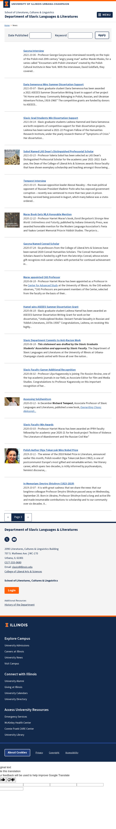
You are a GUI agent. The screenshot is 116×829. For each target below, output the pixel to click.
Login (12, 590)
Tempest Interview (34, 181)
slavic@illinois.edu (22, 567)
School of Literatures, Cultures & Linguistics (29, 12)
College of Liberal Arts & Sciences (23, 571)
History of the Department (20, 605)
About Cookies (17, 753)
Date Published (18, 35)
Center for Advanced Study (43, 285)
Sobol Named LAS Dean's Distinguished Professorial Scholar (58, 151)
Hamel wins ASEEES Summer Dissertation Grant (51, 307)
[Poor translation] (11, 779)
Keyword (61, 35)
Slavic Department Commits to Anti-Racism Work (52, 340)
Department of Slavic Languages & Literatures (41, 16)
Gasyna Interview (33, 51)
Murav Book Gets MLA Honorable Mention (47, 214)
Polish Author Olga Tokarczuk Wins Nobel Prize (50, 450)
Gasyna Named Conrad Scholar (41, 244)
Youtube (14, 539)
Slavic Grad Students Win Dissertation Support (50, 118)
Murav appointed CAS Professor (41, 277)
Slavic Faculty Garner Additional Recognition (49, 370)
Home (7, 25)
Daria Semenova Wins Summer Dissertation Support (53, 84)
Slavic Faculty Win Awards (38, 425)
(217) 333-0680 (13, 562)
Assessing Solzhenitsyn (37, 399)
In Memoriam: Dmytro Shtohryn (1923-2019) (48, 484)
